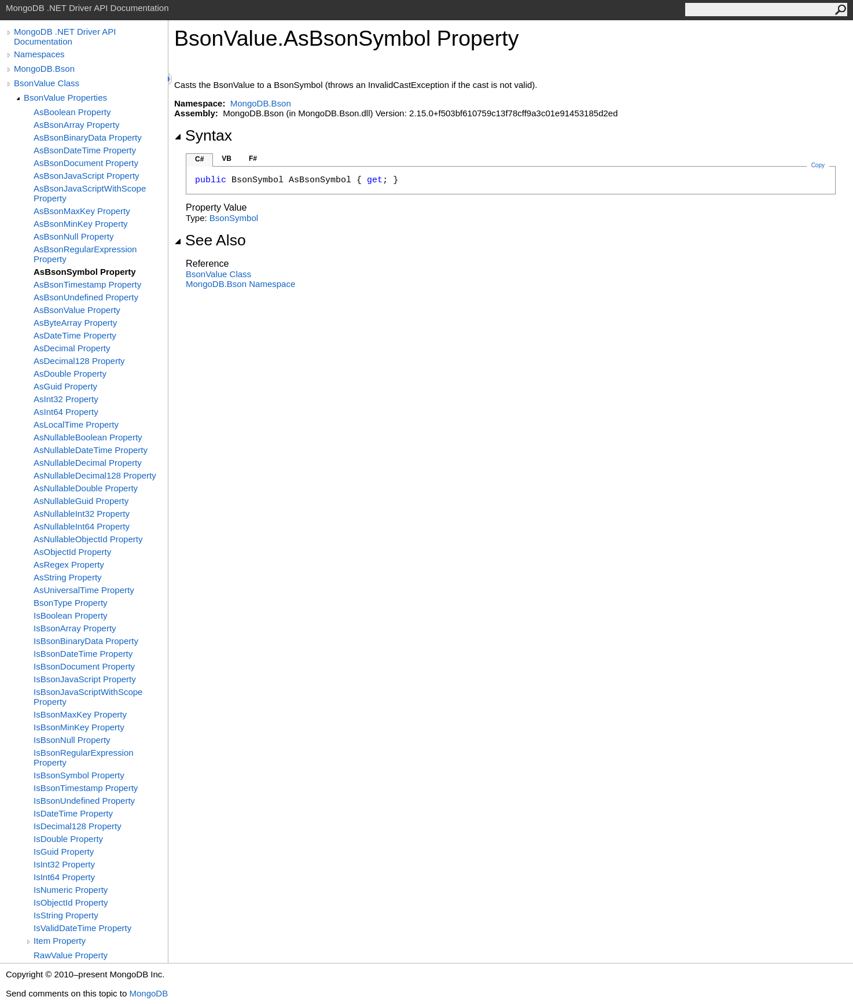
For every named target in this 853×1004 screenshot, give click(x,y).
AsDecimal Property (72, 348)
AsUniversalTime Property (84, 590)
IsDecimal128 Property (78, 826)
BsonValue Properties (65, 97)
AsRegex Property (69, 564)
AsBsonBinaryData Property (88, 137)
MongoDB (148, 993)
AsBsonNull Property (73, 236)
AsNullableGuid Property (81, 501)
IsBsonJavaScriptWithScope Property (88, 697)
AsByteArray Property (75, 323)
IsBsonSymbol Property (79, 775)
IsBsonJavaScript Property (85, 679)
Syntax (203, 135)
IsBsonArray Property (75, 628)
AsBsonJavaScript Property (86, 176)
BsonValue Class (46, 83)
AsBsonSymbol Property (85, 272)
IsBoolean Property (71, 615)
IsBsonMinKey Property (79, 727)
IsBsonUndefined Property (84, 801)
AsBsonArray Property (76, 125)
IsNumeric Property (71, 890)
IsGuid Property (64, 851)
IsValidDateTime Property (82, 928)
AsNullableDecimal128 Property (95, 475)
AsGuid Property (65, 386)
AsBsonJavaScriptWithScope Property (90, 193)
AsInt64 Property (66, 412)
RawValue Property (71, 955)
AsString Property (68, 577)
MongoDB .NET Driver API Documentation (65, 36)
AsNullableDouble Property (86, 488)
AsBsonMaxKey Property (82, 211)
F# (253, 159)
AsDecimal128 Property (79, 361)
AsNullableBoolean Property (88, 437)
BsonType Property (71, 603)
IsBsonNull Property (72, 740)
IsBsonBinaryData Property (86, 641)
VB (226, 159)
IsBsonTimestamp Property (86, 788)
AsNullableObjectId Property (88, 539)
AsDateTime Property (75, 335)
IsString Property (66, 915)
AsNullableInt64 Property (82, 526)
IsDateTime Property (73, 813)
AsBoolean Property (72, 112)
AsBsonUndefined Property (86, 297)
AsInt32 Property (66, 399)
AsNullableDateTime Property (91, 450)
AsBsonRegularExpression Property (85, 254)
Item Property (60, 941)
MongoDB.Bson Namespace (240, 284)
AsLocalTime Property (76, 424)
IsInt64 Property (64, 877)
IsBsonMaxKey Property (80, 714)
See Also (210, 240)
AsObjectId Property (72, 552)
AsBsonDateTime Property (85, 150)
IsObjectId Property (71, 902)
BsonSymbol (233, 218)
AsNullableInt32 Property (82, 513)
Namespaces (39, 54)
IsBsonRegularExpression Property (84, 757)
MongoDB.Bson (44, 68)
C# (199, 159)
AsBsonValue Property (77, 310)
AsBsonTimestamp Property (87, 284)
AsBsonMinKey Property (81, 224)
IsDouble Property (68, 839)
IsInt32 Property (64, 864)
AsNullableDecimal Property (88, 463)
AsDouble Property (70, 373)
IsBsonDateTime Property (83, 654)
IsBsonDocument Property (84, 666)
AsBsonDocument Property (86, 163)
